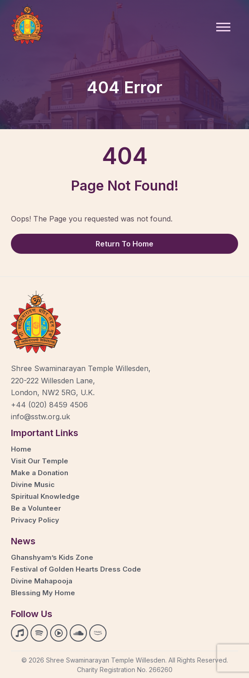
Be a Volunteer (36, 508)
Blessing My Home (43, 592)
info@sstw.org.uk (40, 416)
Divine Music (33, 484)
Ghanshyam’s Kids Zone (52, 557)
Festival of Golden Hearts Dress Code (76, 569)
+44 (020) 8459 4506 (49, 404)
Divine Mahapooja (41, 581)
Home (21, 449)
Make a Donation (39, 472)
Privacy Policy (35, 520)
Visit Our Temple (39, 461)
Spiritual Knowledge (45, 496)
